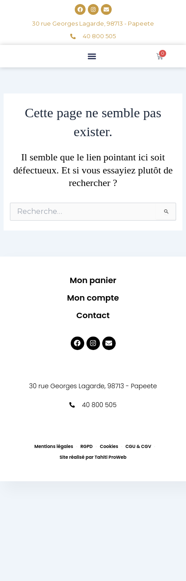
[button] (92, 56)
